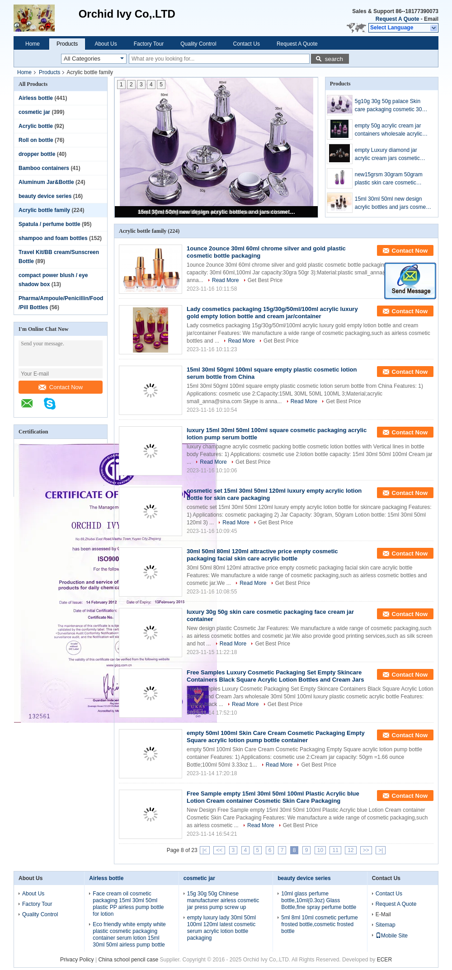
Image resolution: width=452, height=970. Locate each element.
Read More (225, 280)
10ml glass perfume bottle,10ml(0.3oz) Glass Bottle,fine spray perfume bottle (318, 900)
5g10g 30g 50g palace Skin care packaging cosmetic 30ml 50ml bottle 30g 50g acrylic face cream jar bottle (393, 105)
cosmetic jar (34, 112)
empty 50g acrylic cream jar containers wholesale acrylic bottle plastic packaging (388, 130)
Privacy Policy (77, 959)
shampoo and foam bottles (53, 238)
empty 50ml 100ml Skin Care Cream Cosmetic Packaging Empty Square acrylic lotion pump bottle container (276, 737)
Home (32, 44)
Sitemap (386, 925)
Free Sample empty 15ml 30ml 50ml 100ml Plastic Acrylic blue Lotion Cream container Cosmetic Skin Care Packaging (273, 797)
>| (380, 850)
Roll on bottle (36, 140)
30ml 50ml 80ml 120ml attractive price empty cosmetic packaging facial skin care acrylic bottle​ (262, 555)
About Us (105, 44)
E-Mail (383, 914)
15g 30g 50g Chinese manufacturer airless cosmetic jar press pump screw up (223, 900)
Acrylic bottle (36, 126)
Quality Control (198, 44)
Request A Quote (397, 19)
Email (431, 19)
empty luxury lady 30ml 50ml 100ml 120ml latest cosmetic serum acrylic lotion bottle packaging (221, 927)
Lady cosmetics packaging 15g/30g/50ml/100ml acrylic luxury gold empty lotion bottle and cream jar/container (272, 313)
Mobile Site (392, 935)
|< (204, 850)
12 (350, 850)
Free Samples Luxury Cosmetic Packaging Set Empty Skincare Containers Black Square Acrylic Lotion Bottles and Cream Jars (275, 676)
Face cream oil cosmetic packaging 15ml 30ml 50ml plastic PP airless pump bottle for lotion (128, 903)
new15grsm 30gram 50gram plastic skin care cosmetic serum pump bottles (389, 179)
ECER (384, 959)
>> (366, 850)
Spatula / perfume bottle (49, 224)
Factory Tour (149, 44)
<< (219, 850)
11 (335, 850)
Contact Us (246, 44)
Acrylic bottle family (44, 210)
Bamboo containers (44, 168)
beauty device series (45, 196)
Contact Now (60, 387)
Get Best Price (265, 280)
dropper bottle (37, 154)
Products (67, 44)
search (334, 59)
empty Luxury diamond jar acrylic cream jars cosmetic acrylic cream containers (387, 154)
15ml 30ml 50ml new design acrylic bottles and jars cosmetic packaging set (217, 212)
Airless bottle (36, 98)
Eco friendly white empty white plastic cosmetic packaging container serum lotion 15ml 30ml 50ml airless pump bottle (129, 934)
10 (320, 850)
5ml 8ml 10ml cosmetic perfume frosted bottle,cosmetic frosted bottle (319, 924)
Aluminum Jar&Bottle (46, 182)
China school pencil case (128, 959)
